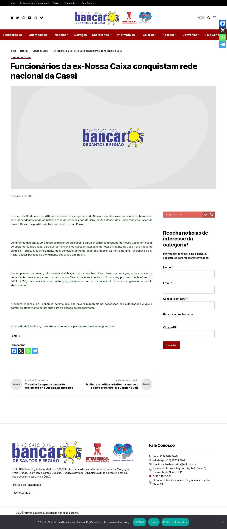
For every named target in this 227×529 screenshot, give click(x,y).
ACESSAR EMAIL (22, 493)
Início (13, 50)
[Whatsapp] (28, 351)
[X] (21, 351)
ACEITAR (139, 522)
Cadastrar (171, 345)
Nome (168, 267)
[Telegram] (35, 351)
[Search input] (184, 215)
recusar (154, 522)
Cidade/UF (169, 327)
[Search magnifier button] (212, 215)
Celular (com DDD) (176, 298)
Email (167, 283)
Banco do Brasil (40, 50)
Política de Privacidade (27, 484)
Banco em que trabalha (178, 314)
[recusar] (222, 522)
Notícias (24, 50)
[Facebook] (14, 351)
